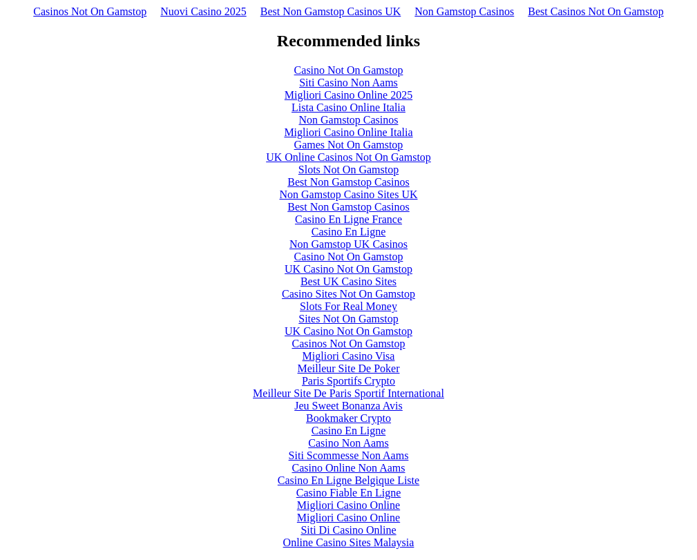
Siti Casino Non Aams (348, 82)
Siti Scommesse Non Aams (349, 455)
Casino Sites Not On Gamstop (348, 294)
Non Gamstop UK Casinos (348, 244)
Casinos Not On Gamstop (89, 11)
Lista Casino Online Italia (348, 107)
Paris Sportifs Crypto (348, 381)
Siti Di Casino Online (348, 530)
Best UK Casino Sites (348, 281)
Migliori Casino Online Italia (348, 132)
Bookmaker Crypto (348, 418)
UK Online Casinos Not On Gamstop (348, 157)
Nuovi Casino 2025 (203, 11)
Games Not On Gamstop (348, 145)
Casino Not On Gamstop (348, 70)
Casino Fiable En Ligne (348, 493)
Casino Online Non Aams (348, 468)
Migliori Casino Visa (349, 356)
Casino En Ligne (349, 232)
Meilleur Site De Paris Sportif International (348, 393)
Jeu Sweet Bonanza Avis (348, 406)
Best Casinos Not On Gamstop (595, 11)
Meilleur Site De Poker (349, 368)
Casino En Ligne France (348, 219)
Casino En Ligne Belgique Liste (348, 480)
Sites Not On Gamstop (348, 319)
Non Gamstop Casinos (464, 11)
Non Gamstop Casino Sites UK (349, 194)
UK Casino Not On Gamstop (348, 269)
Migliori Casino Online (348, 505)
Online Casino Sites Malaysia (348, 542)
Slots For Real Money (348, 306)
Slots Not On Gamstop (348, 169)
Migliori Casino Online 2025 (348, 95)
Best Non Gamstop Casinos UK (330, 11)
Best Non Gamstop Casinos (348, 182)
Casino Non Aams (348, 443)
